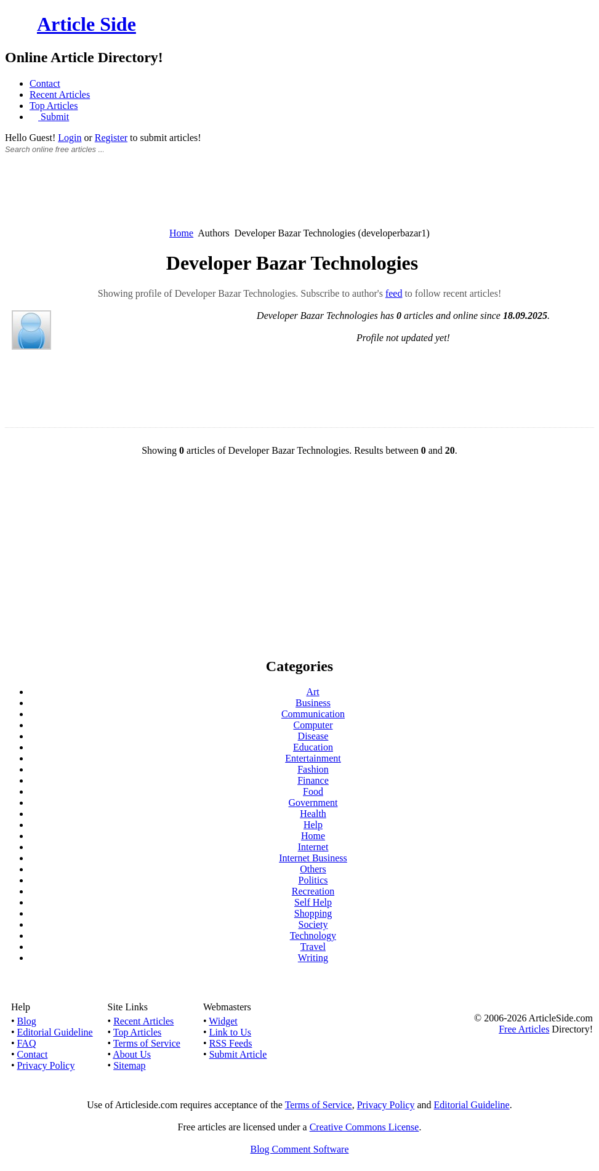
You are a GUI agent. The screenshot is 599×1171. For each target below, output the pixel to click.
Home (181, 233)
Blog (26, 1021)
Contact (45, 83)
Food (313, 791)
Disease (313, 736)
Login (69, 137)
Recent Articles (60, 94)
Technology (313, 935)
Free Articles (524, 1029)
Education (313, 747)
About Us (132, 1054)
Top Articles (54, 105)
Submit (53, 116)
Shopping (313, 913)
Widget (223, 1021)
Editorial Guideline (55, 1032)
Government (313, 802)
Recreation (313, 891)
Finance (313, 780)
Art (312, 691)
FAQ (26, 1043)
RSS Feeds (230, 1043)
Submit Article (238, 1054)
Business (313, 703)
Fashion (313, 769)
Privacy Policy (46, 1065)
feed (394, 293)
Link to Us (230, 1032)
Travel (313, 946)
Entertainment (313, 758)
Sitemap (129, 1065)
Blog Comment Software (300, 1149)
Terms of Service (146, 1043)
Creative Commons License (364, 1127)
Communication (313, 714)
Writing (313, 957)
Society (313, 924)
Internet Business (313, 858)
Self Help (313, 902)
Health (313, 813)
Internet (313, 847)
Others (313, 869)
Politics (313, 880)
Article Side (86, 24)
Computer (313, 725)
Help (313, 824)
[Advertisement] (300, 197)
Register (111, 137)
